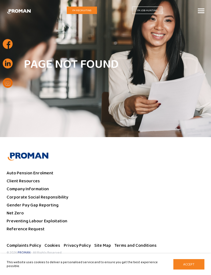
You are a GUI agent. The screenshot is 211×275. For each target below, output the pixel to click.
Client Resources (23, 181)
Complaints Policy (24, 245)
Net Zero (15, 213)
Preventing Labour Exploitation (37, 221)
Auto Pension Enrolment (30, 173)
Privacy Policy (77, 245)
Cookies (52, 245)
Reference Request (26, 229)
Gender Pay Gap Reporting (33, 205)
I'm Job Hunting (147, 10)
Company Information (28, 189)
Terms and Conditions (136, 245)
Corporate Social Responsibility (37, 197)
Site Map (102, 245)
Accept (189, 264)
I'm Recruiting (81, 10)
